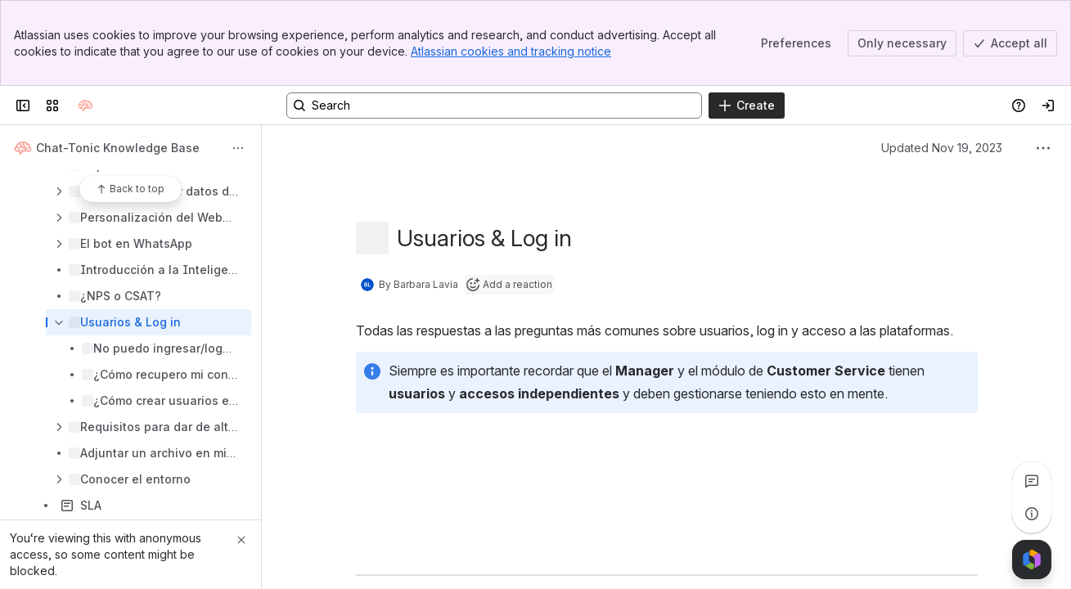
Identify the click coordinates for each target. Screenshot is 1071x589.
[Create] (747, 105)
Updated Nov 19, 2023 (941, 148)
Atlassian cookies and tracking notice (511, 51)
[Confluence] (85, 105)
